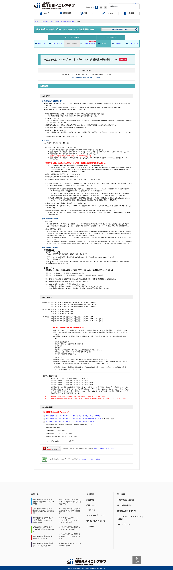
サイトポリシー (123, 524)
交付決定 (118, 44)
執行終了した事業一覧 (95, 521)
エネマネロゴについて (95, 515)
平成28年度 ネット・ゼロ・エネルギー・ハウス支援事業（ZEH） (57, 21)
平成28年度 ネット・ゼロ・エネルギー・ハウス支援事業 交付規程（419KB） (69, 422)
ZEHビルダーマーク (89, 43)
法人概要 (121, 494)
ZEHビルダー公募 (57, 44)
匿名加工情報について (126, 511)
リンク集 (90, 526)
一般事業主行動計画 (125, 500)
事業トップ (41, 44)
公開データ (91, 505)
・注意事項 (90, 510)
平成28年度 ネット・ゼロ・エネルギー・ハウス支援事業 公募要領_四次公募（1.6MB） (73, 416)
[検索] (122, 6)
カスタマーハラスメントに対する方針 (130, 517)
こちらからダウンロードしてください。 (104, 448)
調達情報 (90, 500)
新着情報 (90, 494)
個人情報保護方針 (124, 505)
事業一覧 (35, 494)
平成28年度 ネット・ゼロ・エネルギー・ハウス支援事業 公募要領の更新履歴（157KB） (73, 419)
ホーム (36, 21)
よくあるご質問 (133, 44)
